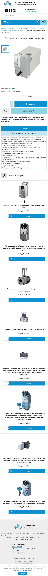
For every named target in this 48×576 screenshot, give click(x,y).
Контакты (28, 539)
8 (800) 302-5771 (18, 544)
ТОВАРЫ (33, 28)
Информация (19, 539)
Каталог (11, 28)
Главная (3, 28)
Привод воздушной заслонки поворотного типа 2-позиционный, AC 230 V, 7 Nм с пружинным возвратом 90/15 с (24, 248)
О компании (23, 537)
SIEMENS (41, 28)
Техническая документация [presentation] (24, 133)
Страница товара (22, 28)
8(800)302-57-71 (31, 9)
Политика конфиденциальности (24, 563)
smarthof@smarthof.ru (32, 11)
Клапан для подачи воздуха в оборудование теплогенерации (24, 290)
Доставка (32, 537)
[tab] (24, 128)
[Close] (45, 566)
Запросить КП (29, 111)
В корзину (30, 104)
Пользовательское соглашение (24, 561)
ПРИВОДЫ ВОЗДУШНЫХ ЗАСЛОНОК (13, 31)
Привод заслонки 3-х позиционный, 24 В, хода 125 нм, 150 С (24, 206)
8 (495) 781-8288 (17, 547)
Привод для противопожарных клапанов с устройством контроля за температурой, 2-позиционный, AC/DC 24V (24, 502)
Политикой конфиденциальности (22, 570)
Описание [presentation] (24, 128)
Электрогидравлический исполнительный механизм (24, 330)
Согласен (22, 573)
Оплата (38, 537)
